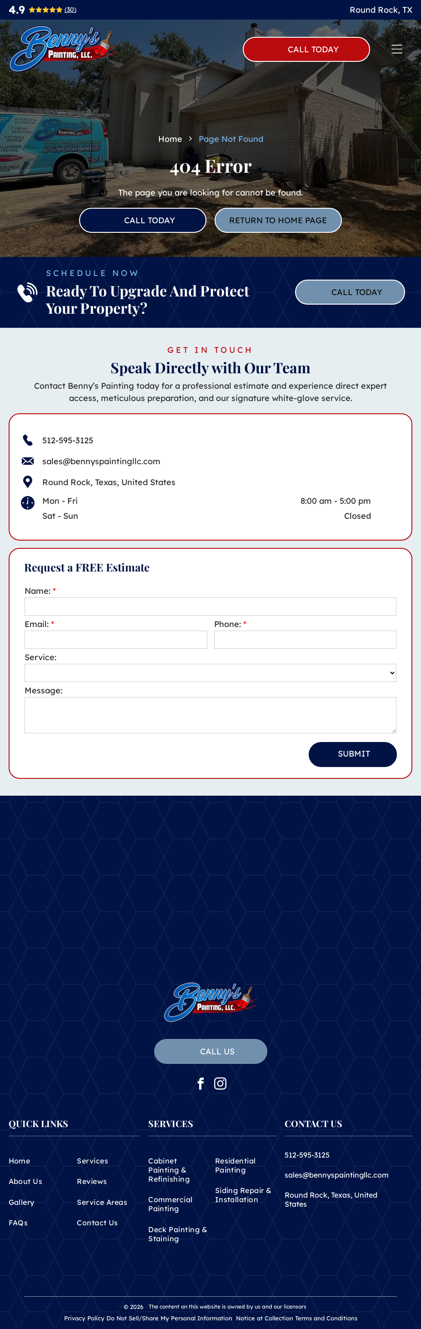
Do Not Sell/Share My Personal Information (169, 1318)
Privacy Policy (84, 1318)
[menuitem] (40, 1160)
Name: (37, 591)
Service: (40, 657)
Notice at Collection (264, 1318)
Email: (37, 624)
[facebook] (201, 1085)
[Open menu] (397, 49)
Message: (43, 690)
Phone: (227, 624)
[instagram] (220, 1085)
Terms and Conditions (326, 1318)
